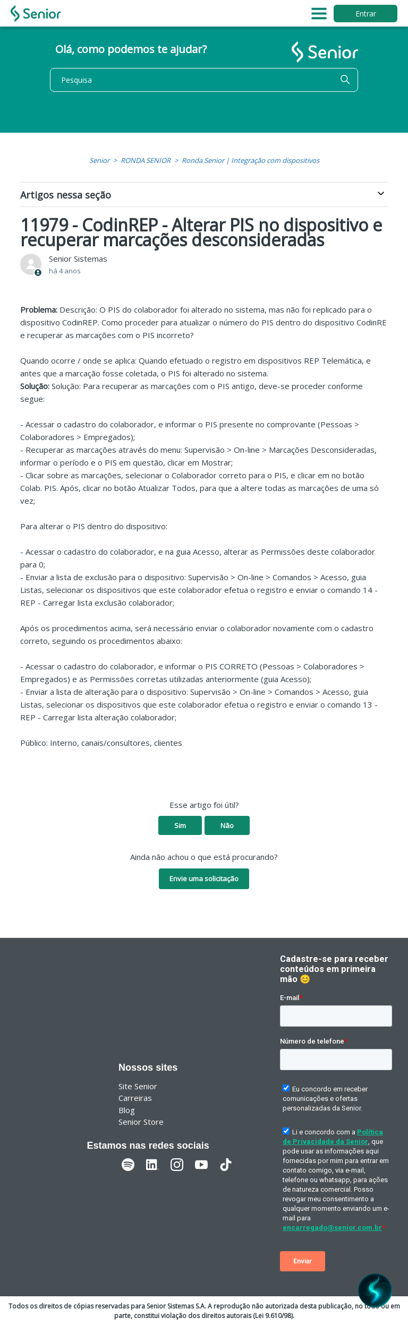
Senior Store (141, 1121)
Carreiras (135, 1097)
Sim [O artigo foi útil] (180, 825)
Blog (126, 1110)
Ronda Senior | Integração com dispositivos (250, 160)
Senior (99, 160)
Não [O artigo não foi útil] (227, 825)
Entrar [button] (365, 13)
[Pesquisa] (204, 80)
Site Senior (137, 1086)
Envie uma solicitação (204, 878)
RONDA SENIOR (146, 160)
